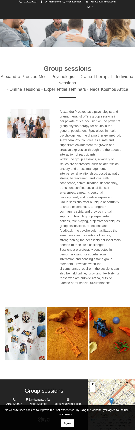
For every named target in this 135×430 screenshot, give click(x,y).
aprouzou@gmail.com (103, 1)
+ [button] (92, 384)
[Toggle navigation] (6, 13)
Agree (67, 423)
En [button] (89, 6)
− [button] (92, 389)
